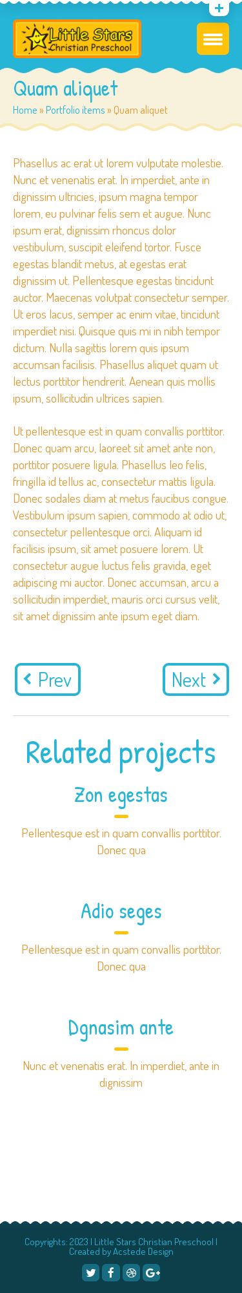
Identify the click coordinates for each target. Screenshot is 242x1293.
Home (25, 109)
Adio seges (121, 910)
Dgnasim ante (121, 1027)
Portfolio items (75, 109)
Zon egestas (121, 794)
